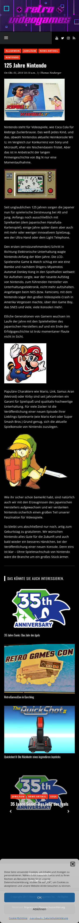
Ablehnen (39, 909)
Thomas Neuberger (50, 72)
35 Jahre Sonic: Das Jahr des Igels (22, 635)
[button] (73, 864)
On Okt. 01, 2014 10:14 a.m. (20, 72)
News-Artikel (49, 50)
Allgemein (13, 50)
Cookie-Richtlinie (18, 918)
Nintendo (12, 57)
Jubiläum (30, 50)
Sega (53, 796)
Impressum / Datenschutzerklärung (48, 918)
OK (39, 897)
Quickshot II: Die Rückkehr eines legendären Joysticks (32, 757)
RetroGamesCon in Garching (19, 697)
